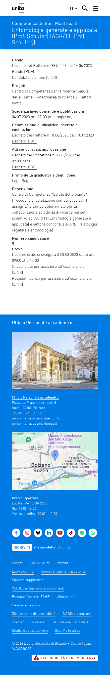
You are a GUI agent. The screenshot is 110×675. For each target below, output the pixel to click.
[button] (95, 8)
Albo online (65, 597)
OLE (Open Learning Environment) (38, 588)
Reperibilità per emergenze (64, 658)
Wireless (38, 622)
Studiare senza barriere (30, 630)
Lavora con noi (23, 571)
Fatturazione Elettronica (70, 622)
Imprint (62, 563)
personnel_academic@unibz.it (34, 423)
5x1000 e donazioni (76, 614)
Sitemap (18, 622)
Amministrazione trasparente (63, 571)
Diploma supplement (28, 580)
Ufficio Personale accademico (35, 397)
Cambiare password (27, 605)
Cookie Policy (40, 563)
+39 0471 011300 (29, 413)
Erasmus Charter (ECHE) (31, 597)
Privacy (17, 563)
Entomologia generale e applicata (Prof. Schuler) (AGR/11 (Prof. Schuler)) (54, 36)
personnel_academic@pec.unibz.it (38, 418)
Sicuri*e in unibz (67, 630)
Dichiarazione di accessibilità (33, 614)
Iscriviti (22, 547)
